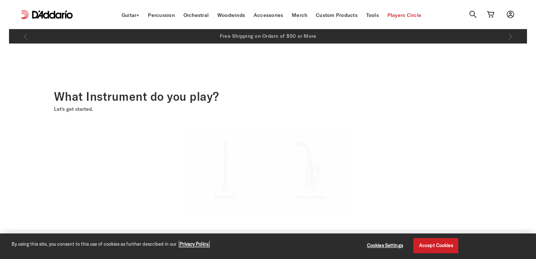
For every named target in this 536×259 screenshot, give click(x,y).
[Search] (473, 14)
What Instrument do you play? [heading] (136, 96)
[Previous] (25, 36)
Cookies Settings (385, 245)
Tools (372, 15)
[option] (225, 172)
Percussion (161, 15)
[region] (268, 246)
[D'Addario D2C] (52, 14)
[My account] (510, 14)
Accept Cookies (436, 245)
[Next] (510, 36)
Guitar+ (131, 15)
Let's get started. (73, 109)
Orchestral (196, 15)
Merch (299, 15)
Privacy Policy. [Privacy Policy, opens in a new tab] (194, 244)
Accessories (268, 15)
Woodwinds (231, 15)
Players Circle (404, 15)
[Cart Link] (490, 14)
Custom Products (337, 15)
